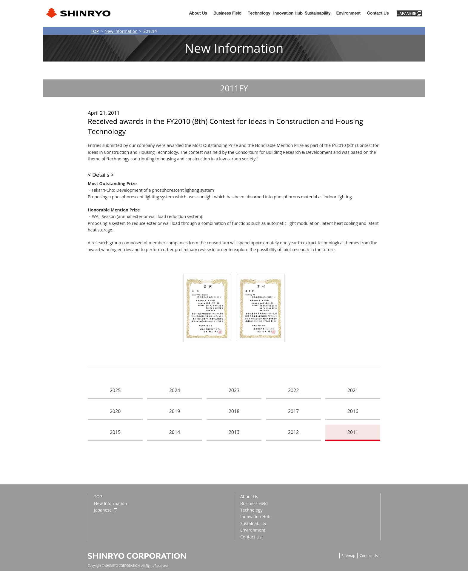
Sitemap (348, 555)
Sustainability (318, 13)
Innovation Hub (288, 13)
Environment (348, 13)
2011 (352, 432)
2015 (115, 432)
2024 (174, 390)
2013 (234, 432)
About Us (198, 13)
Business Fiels (227, 13)
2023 (234, 390)
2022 (293, 390)
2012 (293, 432)
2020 (115, 411)
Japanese (103, 510)
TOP (95, 31)
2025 (115, 390)
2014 (174, 432)
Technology (259, 13)
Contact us (378, 13)
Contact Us (250, 537)
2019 (174, 411)
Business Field (254, 503)
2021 (352, 390)
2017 (293, 411)
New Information (121, 31)
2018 (234, 411)
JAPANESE (409, 13)
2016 (352, 411)
